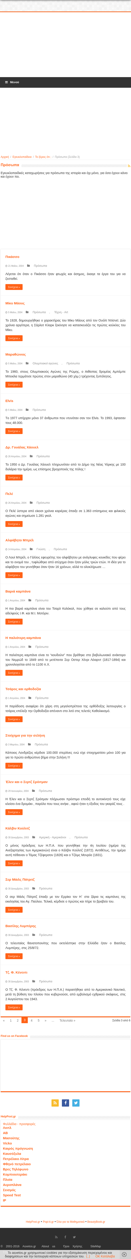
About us (48, 1246)
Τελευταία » (67, 1020)
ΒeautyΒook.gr (96, 1221)
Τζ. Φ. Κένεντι (16, 972)
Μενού (12, 82)
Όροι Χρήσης (72, 1246)
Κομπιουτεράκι (15, 1174)
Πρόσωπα (40, 265)
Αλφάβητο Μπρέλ (19, 540)
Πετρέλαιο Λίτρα (16, 1159)
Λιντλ (7, 1128)
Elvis (9, 401)
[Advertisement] (65, 44)
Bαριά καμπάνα (17, 591)
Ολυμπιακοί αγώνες (45, 363)
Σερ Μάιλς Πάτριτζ (20, 879)
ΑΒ (5, 1133)
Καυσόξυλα (12, 1154)
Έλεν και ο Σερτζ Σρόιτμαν (26, 782)
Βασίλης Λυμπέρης (20, 926)
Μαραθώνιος (15, 354)
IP (4, 1200)
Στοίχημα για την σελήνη (25, 735)
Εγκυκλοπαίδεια (21, 157)
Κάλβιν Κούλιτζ (17, 828)
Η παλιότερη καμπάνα (23, 638)
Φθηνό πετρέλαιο (17, 1164)
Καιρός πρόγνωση (18, 1148)
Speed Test (12, 1195)
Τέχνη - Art (61, 312)
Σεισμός (9, 1190)
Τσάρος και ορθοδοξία (23, 689)
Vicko (7, 1143)
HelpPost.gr (33, 1221)
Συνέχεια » (14, 287)
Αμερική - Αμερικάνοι (52, 837)
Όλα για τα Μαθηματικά (71, 1221)
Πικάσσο (12, 257)
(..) (88, 1256)
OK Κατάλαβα (105, 1256)
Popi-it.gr (48, 1221)
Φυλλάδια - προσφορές (19, 1124)
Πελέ (9, 494)
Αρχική (5, 157)
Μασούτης (11, 1138)
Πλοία (7, 1179)
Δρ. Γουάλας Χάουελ (21, 447)
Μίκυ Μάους (15, 303)
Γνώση (41, 549)
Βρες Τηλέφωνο (15, 1169)
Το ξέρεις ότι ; (43, 157)
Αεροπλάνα (12, 1185)
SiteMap (95, 1246)
